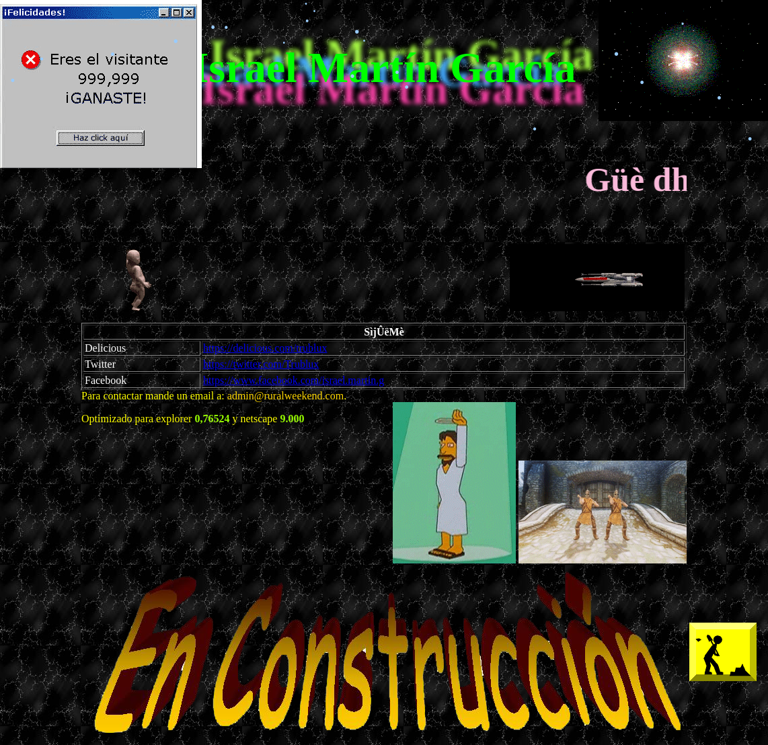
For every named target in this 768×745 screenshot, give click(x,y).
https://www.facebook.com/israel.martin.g (293, 380)
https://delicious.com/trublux (265, 348)
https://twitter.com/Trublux (261, 364)
